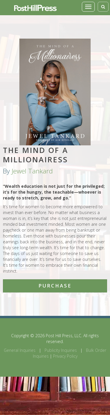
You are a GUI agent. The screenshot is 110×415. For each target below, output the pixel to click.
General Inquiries (19, 350)
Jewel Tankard (32, 170)
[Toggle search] (103, 7)
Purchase (55, 285)
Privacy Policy (65, 356)
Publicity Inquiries (61, 350)
